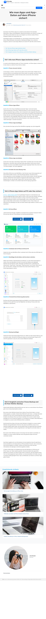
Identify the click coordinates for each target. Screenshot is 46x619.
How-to (5, 579)
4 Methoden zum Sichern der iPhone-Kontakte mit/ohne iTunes (16, 513)
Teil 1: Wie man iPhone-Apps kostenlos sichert (15, 48)
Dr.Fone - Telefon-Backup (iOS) (10, 194)
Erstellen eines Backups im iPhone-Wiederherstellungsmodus (16, 536)
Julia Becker (8, 23)
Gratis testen (16, 219)
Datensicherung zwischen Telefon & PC (19, 25)
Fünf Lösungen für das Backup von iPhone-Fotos (13, 491)
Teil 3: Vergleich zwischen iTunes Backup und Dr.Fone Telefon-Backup (21, 52)
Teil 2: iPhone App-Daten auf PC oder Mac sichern (16, 50)
